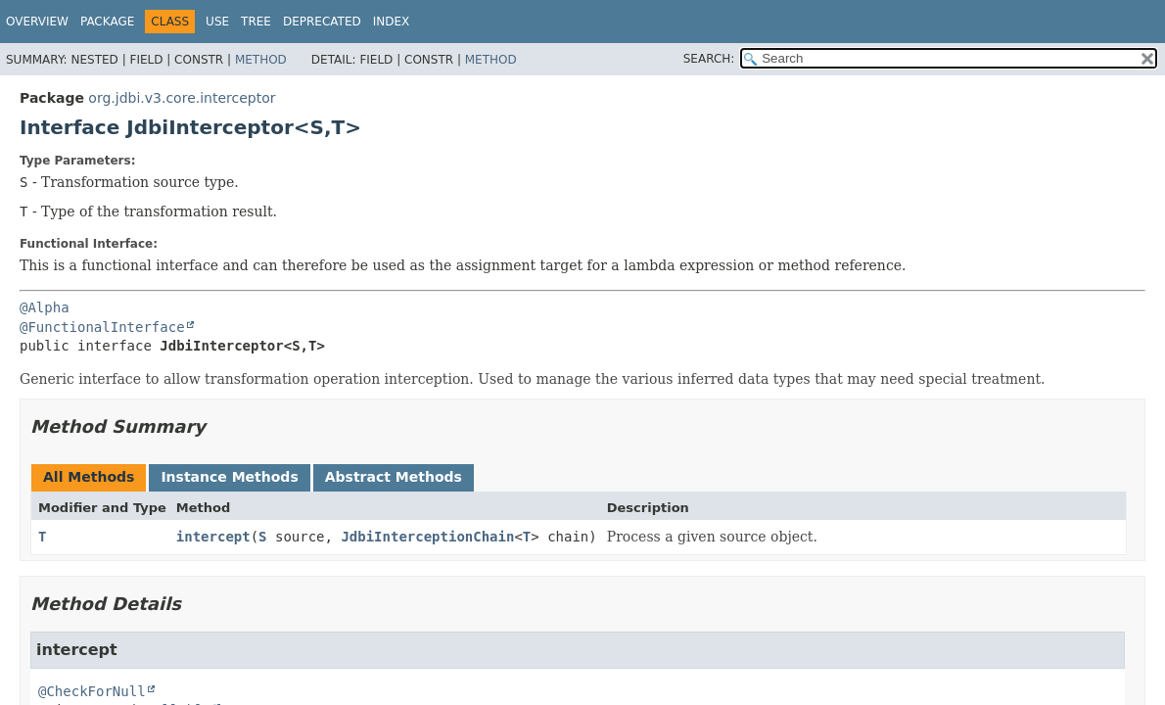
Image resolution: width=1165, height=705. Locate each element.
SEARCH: (709, 59)
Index (391, 21)
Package (107, 21)
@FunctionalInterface (102, 327)
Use (217, 21)
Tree (256, 21)
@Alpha (45, 307)
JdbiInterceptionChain (427, 536)
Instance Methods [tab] (229, 477)
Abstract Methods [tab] (393, 477)
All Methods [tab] (88, 477)
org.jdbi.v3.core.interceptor (181, 98)
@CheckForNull (92, 691)
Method (261, 60)
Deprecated (322, 21)
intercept (213, 536)
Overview (37, 21)
